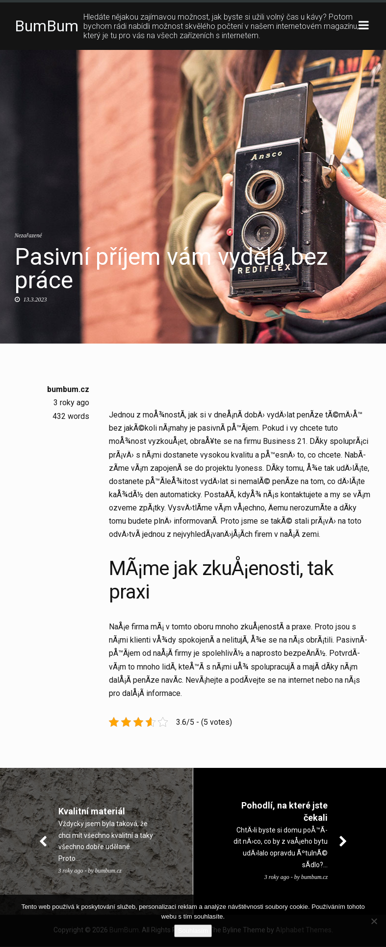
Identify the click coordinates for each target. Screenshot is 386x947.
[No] (374, 921)
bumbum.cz (68, 389)
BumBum (46, 26)
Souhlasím (193, 930)
